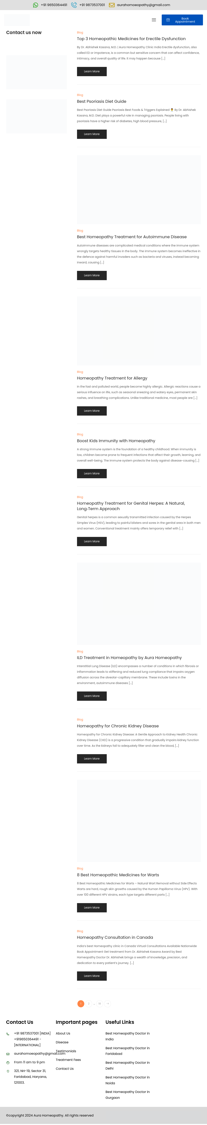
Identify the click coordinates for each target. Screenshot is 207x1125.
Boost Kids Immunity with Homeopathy (120, 441)
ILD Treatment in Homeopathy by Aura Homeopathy (134, 658)
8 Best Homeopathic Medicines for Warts (122, 875)
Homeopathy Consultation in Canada (118, 938)
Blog (80, 33)
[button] (153, 21)
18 (101, 1004)
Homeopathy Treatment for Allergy (115, 378)
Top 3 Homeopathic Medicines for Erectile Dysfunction (136, 39)
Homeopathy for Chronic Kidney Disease (122, 726)
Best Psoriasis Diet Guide (104, 102)
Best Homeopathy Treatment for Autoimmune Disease (137, 237)
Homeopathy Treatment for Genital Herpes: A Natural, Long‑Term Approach (136, 506)
